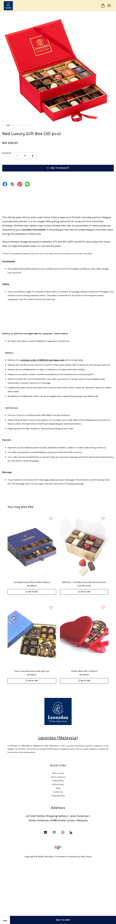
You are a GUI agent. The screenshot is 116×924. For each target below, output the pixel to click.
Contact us (58, 792)
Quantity (6, 153)
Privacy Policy (58, 780)
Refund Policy (58, 784)
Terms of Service (58, 777)
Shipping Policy (58, 795)
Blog (58, 788)
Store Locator (58, 773)
